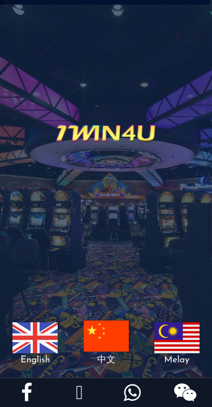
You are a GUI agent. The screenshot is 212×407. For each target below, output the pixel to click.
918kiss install (1, 4)
